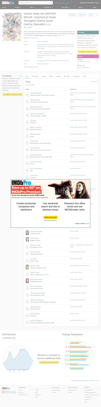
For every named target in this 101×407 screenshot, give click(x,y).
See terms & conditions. (50, 220)
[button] (50, 217)
